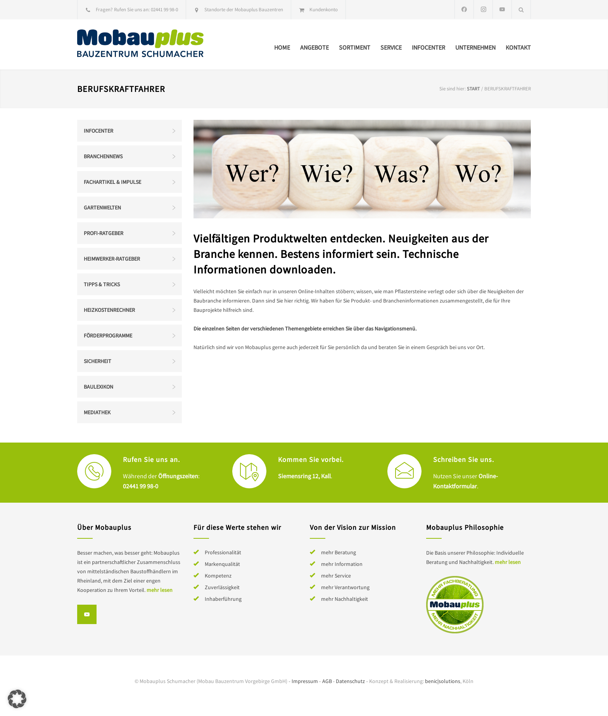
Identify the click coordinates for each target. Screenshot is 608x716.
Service (391, 47)
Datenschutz (350, 681)
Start (473, 88)
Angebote (314, 47)
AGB (327, 681)
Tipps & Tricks (102, 284)
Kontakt (518, 47)
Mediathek (97, 412)
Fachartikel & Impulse (112, 181)
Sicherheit (97, 361)
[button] (17, 699)
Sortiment (354, 47)
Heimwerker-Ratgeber (112, 258)
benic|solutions (442, 681)
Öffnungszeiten (178, 476)
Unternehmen (475, 47)
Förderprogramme (108, 335)
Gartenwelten (102, 207)
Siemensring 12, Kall (304, 476)
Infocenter (428, 47)
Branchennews (103, 156)
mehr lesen (160, 589)
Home (282, 47)
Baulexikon (98, 386)
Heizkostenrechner (109, 309)
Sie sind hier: (452, 88)
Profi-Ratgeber (103, 233)
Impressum (305, 681)
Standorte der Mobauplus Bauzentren (243, 9)
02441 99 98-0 (164, 9)
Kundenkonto (323, 9)
